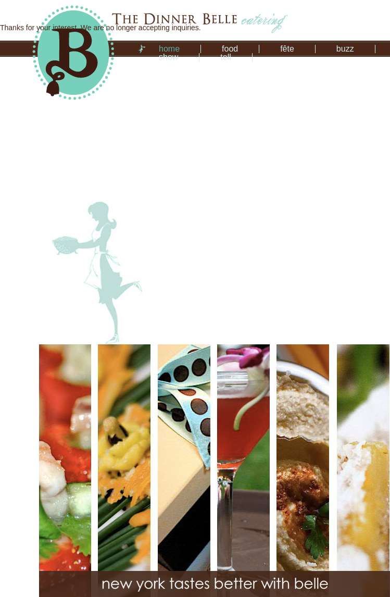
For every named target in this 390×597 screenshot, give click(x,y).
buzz (345, 48)
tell (225, 57)
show (168, 57)
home (169, 48)
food (230, 48)
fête (287, 48)
